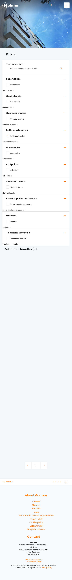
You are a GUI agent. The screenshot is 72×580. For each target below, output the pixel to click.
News (36, 512)
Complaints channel (36, 529)
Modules (11, 215)
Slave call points (15, 181)
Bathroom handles (17, 130)
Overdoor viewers (16, 113)
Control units (13, 96)
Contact (36, 501)
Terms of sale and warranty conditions (36, 515)
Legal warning (36, 525)
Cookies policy (36, 522)
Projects (36, 508)
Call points (12, 164)
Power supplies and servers (21, 198)
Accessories (13, 147)
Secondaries (13, 78)
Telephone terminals (18, 232)
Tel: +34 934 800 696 (33, 561)
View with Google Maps (33, 559)
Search (8, 482)
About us (36, 505)
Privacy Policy (36, 518)
